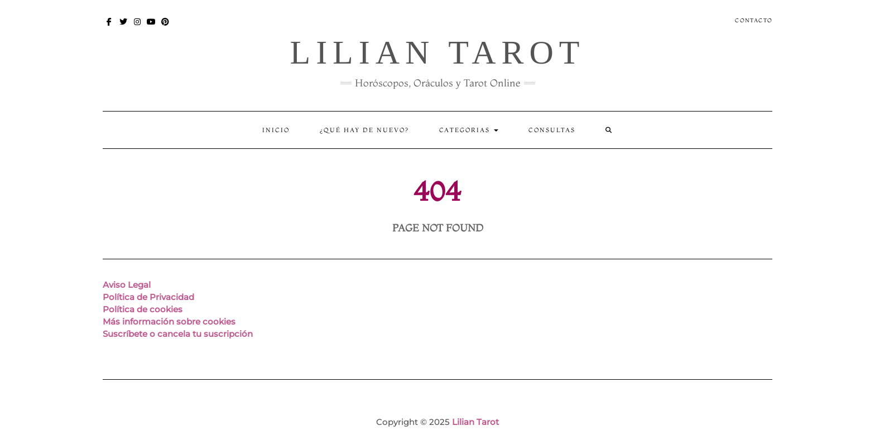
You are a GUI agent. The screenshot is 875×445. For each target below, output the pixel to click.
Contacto (753, 20)
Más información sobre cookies (169, 321)
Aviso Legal (127, 284)
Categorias (468, 130)
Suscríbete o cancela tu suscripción (178, 333)
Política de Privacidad (148, 297)
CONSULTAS (551, 130)
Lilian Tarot (437, 52)
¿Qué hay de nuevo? (364, 130)
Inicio (276, 130)
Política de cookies (142, 309)
